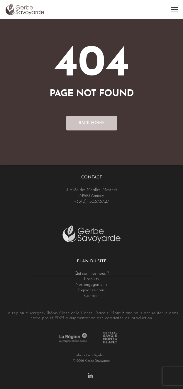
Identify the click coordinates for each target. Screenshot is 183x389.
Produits (91, 279)
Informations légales (89, 355)
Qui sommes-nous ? (91, 273)
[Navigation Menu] (174, 9)
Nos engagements (91, 285)
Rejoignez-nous (91, 290)
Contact (91, 296)
